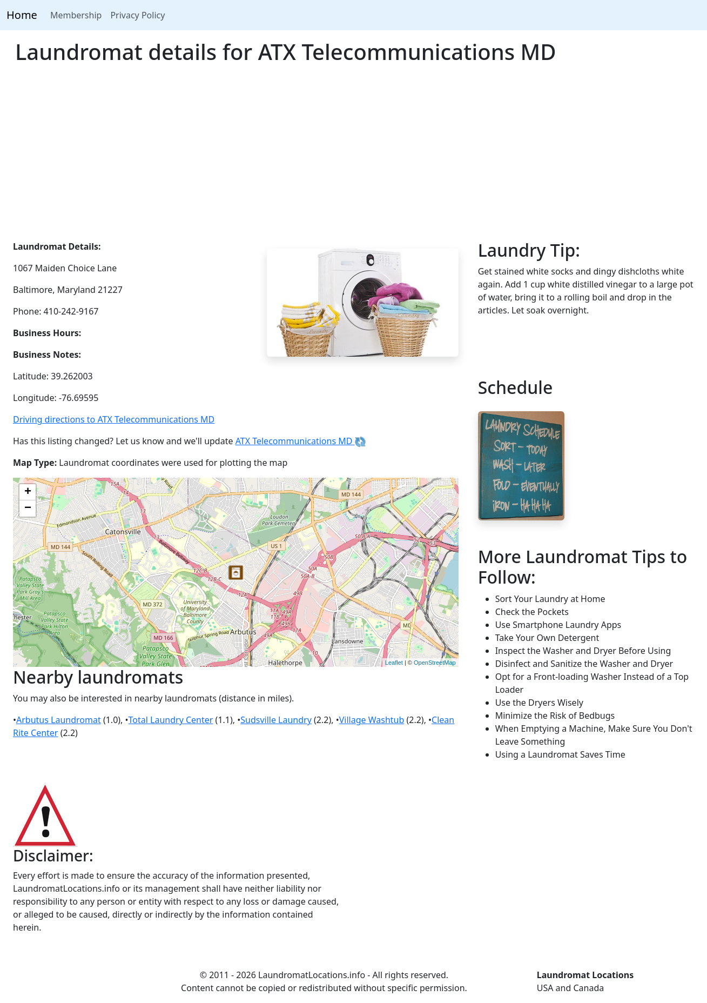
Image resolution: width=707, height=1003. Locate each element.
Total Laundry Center (171, 720)
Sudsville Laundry (276, 720)
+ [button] (27, 492)
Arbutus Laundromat (58, 720)
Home (21, 15)
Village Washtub (372, 720)
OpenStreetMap (435, 662)
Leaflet (394, 662)
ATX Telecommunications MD (300, 441)
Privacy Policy (137, 15)
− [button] (27, 508)
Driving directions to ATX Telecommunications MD (113, 419)
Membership (76, 15)
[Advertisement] (354, 159)
